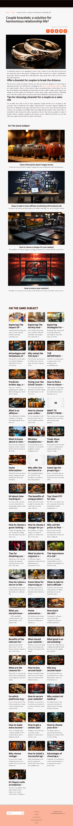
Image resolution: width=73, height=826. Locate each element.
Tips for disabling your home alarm (16, 556)
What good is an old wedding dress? (55, 642)
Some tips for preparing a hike (54, 470)
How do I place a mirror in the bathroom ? (17, 584)
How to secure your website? (36, 288)
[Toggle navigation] (4, 3)
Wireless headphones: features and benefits (35, 443)
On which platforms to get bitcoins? (17, 699)
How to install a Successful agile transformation (36, 756)
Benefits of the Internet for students (16, 642)
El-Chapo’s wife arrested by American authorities (17, 786)
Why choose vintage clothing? (15, 756)
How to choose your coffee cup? (35, 413)
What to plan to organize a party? (36, 556)
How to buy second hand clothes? (34, 670)
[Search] (15, 813)
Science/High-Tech (36, 820)
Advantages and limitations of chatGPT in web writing (17, 357)
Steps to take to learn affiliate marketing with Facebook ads (36, 206)
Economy (36, 812)
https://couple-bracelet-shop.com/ (52, 86)
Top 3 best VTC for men (54, 497)
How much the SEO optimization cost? (54, 614)
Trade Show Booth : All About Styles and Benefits (53, 443)
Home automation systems (34, 613)
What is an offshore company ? (14, 413)
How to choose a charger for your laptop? (36, 247)
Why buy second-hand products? (54, 670)
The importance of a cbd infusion (55, 556)
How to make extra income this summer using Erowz (15, 728)
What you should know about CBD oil (16, 613)
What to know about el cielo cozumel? (16, 441)
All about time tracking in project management (16, 500)
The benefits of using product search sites (36, 499)
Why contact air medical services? (55, 699)
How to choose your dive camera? (54, 727)
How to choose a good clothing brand (17, 527)
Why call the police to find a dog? (54, 527)
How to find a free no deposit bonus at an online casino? (55, 385)
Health (36, 814)
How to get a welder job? (34, 726)
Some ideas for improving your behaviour (36, 584)
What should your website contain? (35, 642)
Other (13, 12)
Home (7, 12)
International (36, 817)
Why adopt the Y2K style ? (35, 354)
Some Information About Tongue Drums (36, 164)
